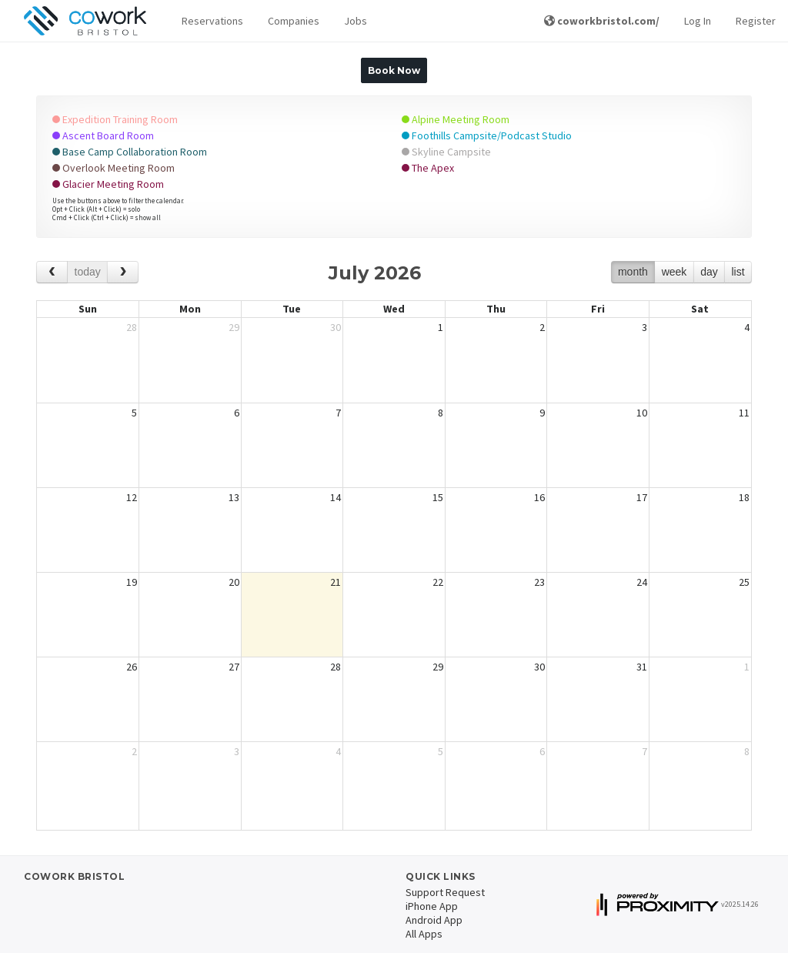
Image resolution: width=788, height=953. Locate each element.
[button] (212, 21)
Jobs (355, 21)
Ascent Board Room (103, 135)
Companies (293, 21)
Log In (697, 21)
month (633, 272)
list (737, 272)
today (88, 272)
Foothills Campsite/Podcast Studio (487, 135)
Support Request (445, 892)
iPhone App (432, 906)
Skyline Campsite (446, 152)
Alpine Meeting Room (455, 119)
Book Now (394, 70)
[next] (123, 272)
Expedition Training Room (115, 119)
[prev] (52, 272)
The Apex (428, 168)
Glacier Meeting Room (108, 184)
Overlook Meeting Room (113, 168)
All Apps (424, 934)
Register (756, 21)
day (709, 272)
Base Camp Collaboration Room (129, 152)
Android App (434, 920)
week (674, 272)
